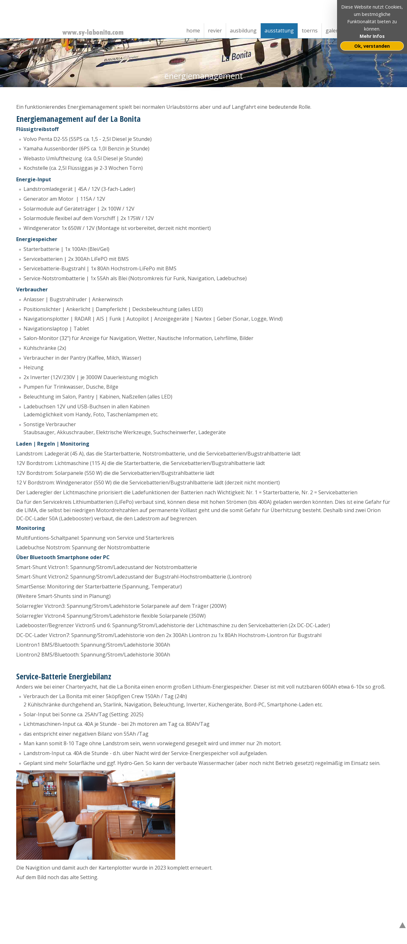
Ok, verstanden (372, 46)
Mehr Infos (372, 36)
